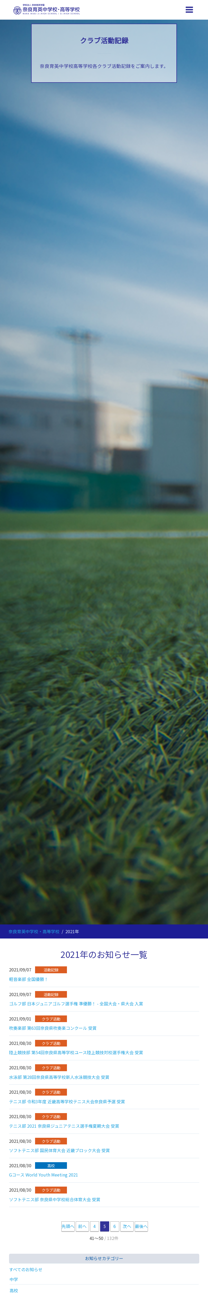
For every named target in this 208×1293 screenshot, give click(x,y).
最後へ (141, 1226)
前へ (82, 1226)
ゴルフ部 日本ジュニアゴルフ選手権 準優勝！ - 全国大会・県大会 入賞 (76, 1003)
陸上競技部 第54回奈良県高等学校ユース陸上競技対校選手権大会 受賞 (76, 1052)
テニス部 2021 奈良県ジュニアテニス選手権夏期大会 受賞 (64, 1126)
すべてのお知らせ (26, 1269)
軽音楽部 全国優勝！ (28, 979)
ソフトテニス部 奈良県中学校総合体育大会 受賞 (54, 1199)
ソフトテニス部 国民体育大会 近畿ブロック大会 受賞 (59, 1150)
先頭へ (68, 1226)
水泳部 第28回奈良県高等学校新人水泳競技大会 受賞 (59, 1077)
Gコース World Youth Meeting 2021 (43, 1174)
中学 (14, 1279)
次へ (127, 1226)
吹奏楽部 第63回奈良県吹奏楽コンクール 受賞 (53, 1028)
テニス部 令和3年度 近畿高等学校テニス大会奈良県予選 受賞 (67, 1101)
